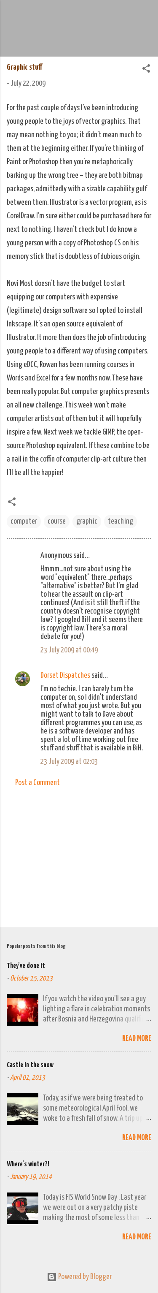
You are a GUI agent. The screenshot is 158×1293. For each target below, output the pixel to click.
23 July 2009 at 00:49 (69, 650)
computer (24, 521)
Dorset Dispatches (65, 675)
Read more (136, 1039)
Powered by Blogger (79, 1277)
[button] (146, 69)
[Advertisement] (79, 855)
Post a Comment (37, 783)
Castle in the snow (30, 1065)
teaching (120, 521)
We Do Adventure (79, 14)
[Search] (146, 17)
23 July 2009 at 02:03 (69, 762)
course (57, 521)
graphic (86, 521)
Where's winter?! (28, 1164)
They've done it (26, 966)
